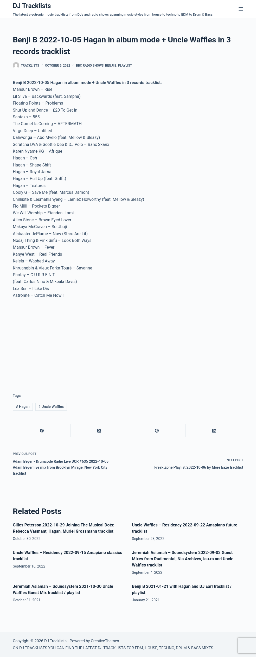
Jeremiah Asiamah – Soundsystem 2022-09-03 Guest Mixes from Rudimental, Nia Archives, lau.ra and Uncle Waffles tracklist (182, 559)
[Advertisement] (56, 341)
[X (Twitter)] (99, 430)
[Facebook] (42, 430)
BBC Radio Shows (90, 65)
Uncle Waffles (51, 406)
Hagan (23, 406)
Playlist (125, 65)
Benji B (111, 65)
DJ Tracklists (32, 6)
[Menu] (241, 9)
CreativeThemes (105, 641)
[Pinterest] (157, 430)
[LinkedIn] (214, 430)
